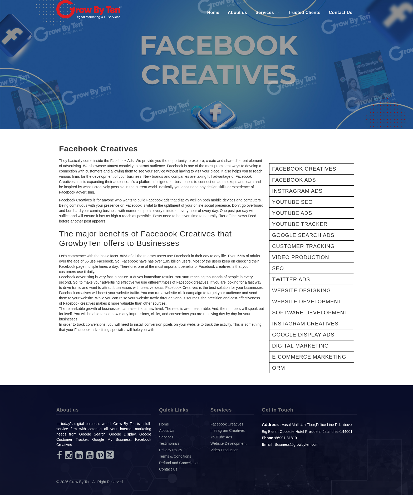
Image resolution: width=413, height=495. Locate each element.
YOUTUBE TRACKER (300, 224)
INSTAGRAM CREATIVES (305, 323)
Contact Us (340, 12)
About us (237, 12)
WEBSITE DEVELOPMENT (307, 301)
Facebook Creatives (226, 424)
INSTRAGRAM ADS (297, 191)
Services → (267, 12)
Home (213, 12)
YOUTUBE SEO (292, 202)
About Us (166, 430)
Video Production (224, 450)
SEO (278, 268)
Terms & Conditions (175, 456)
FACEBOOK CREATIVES (304, 169)
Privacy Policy (170, 450)
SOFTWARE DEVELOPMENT (310, 312)
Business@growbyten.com (296, 444)
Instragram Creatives (227, 430)
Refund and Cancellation (179, 463)
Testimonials (169, 443)
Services (166, 437)
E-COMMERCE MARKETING (309, 357)
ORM (278, 368)
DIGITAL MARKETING (300, 346)
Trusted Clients (304, 12)
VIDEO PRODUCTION (300, 257)
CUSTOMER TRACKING (303, 246)
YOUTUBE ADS (292, 213)
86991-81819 (286, 438)
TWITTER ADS (291, 279)
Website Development (228, 443)
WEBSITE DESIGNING (301, 290)
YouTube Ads (221, 437)
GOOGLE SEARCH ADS (303, 235)
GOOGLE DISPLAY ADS (303, 335)
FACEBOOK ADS (294, 180)
